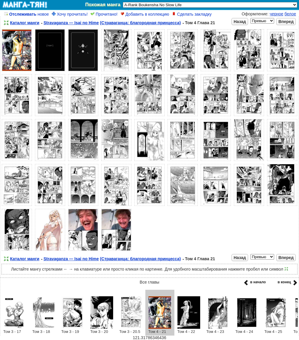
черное (276, 14)
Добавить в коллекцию (144, 14)
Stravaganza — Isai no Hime (71, 22)
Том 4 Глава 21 (200, 22)
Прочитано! (104, 14)
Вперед (286, 21)
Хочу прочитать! (70, 14)
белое (290, 14)
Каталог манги (24, 22)
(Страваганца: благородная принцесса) (140, 22)
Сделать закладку (192, 14)
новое (26, 14)
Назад (240, 21)
